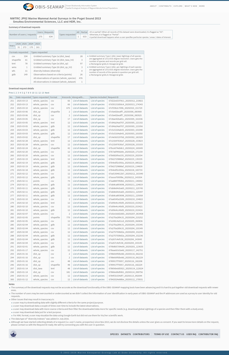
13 (43, 92)
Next (47, 92)
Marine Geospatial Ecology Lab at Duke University (110, 352)
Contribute (165, 6)
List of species (98, 100)
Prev (11, 92)
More (202, 6)
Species (114, 334)
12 (39, 92)
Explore (178, 6)
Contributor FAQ (208, 334)
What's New (191, 6)
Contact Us (177, 334)
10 (33, 92)
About (153, 6)
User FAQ (191, 334)
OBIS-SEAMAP (49, 7)
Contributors (141, 334)
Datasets (126, 334)
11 (36, 92)
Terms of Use (161, 334)
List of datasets (80, 100)
